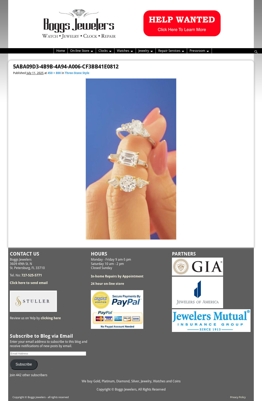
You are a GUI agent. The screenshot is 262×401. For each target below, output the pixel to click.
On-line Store (79, 51)
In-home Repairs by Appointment (117, 276)
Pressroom (197, 51)
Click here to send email (29, 283)
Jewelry (143, 51)
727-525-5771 (31, 275)
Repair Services (169, 51)
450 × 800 (54, 73)
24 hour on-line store (107, 284)
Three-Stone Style (77, 73)
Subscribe (24, 364)
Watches (123, 51)
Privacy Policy (238, 397)
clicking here (51, 318)
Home (60, 51)
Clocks (103, 51)
